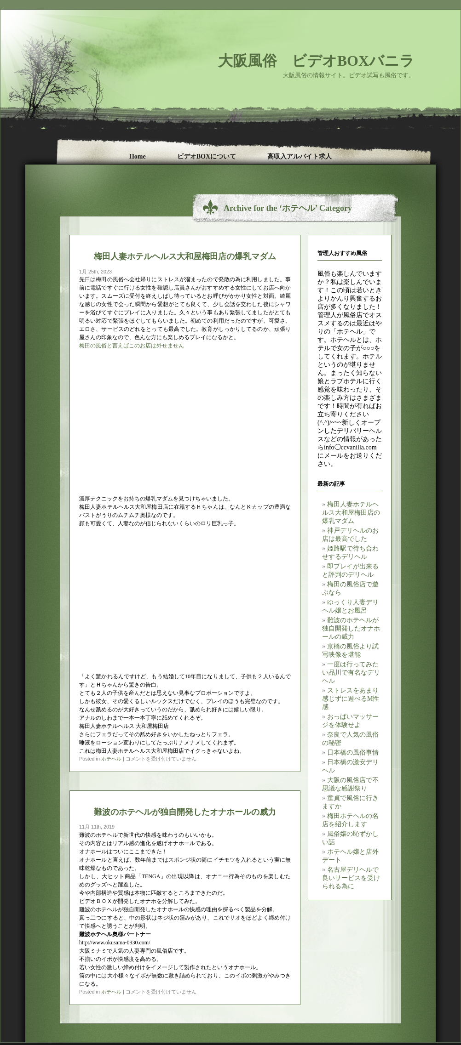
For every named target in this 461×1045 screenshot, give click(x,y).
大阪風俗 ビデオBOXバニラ (316, 60)
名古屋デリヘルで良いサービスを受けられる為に (351, 878)
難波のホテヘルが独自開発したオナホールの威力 (351, 628)
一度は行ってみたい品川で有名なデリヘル (351, 672)
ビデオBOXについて (206, 156)
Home (137, 156)
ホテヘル (111, 758)
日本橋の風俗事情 (353, 752)
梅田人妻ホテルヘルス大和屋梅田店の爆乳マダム (351, 512)
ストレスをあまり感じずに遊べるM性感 (350, 698)
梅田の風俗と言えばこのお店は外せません (131, 345)
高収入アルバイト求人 (299, 156)
